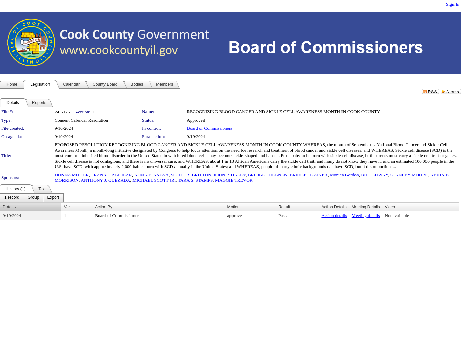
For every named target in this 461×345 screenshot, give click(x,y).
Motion (233, 207)
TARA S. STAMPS (195, 180)
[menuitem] (12, 198)
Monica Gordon (344, 174)
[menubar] (32, 197)
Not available (397, 215)
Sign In (452, 4)
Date (7, 207)
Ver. (67, 207)
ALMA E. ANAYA (151, 174)
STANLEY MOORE (409, 174)
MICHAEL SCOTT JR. (154, 180)
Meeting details (366, 215)
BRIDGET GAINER (308, 174)
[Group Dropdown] (33, 198)
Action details (334, 215)
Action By (103, 207)
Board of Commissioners (209, 128)
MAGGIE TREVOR (234, 180)
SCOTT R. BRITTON (191, 174)
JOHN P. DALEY (230, 174)
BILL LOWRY (374, 174)
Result (284, 207)
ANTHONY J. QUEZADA (105, 180)
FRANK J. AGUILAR (111, 174)
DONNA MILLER (72, 174)
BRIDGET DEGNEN (268, 174)
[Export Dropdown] (53, 198)
